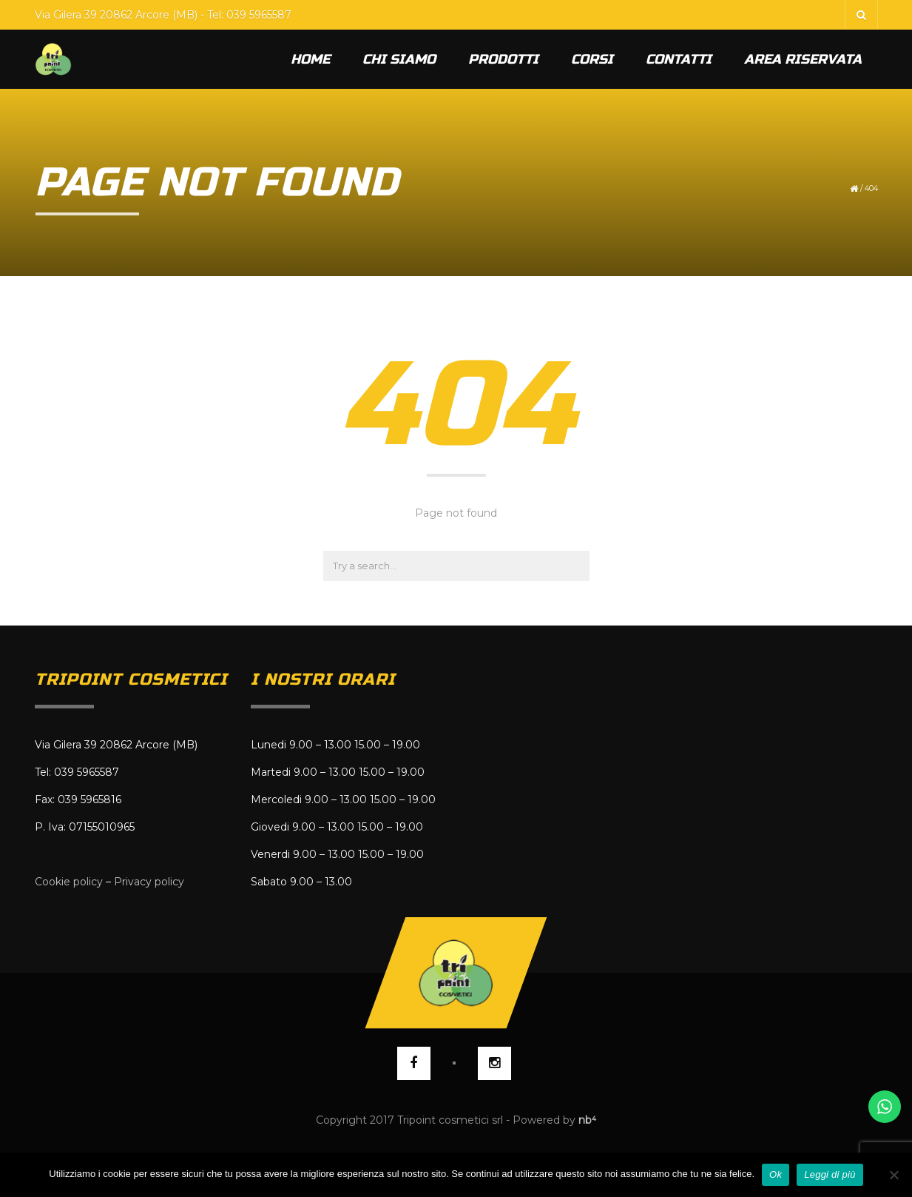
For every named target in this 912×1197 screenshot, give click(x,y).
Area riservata (803, 59)
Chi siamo (399, 59)
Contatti (679, 59)
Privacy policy (149, 881)
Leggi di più (830, 1174)
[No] (893, 1174)
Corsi (592, 59)
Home (310, 59)
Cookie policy (69, 881)
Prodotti (503, 59)
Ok (775, 1174)
